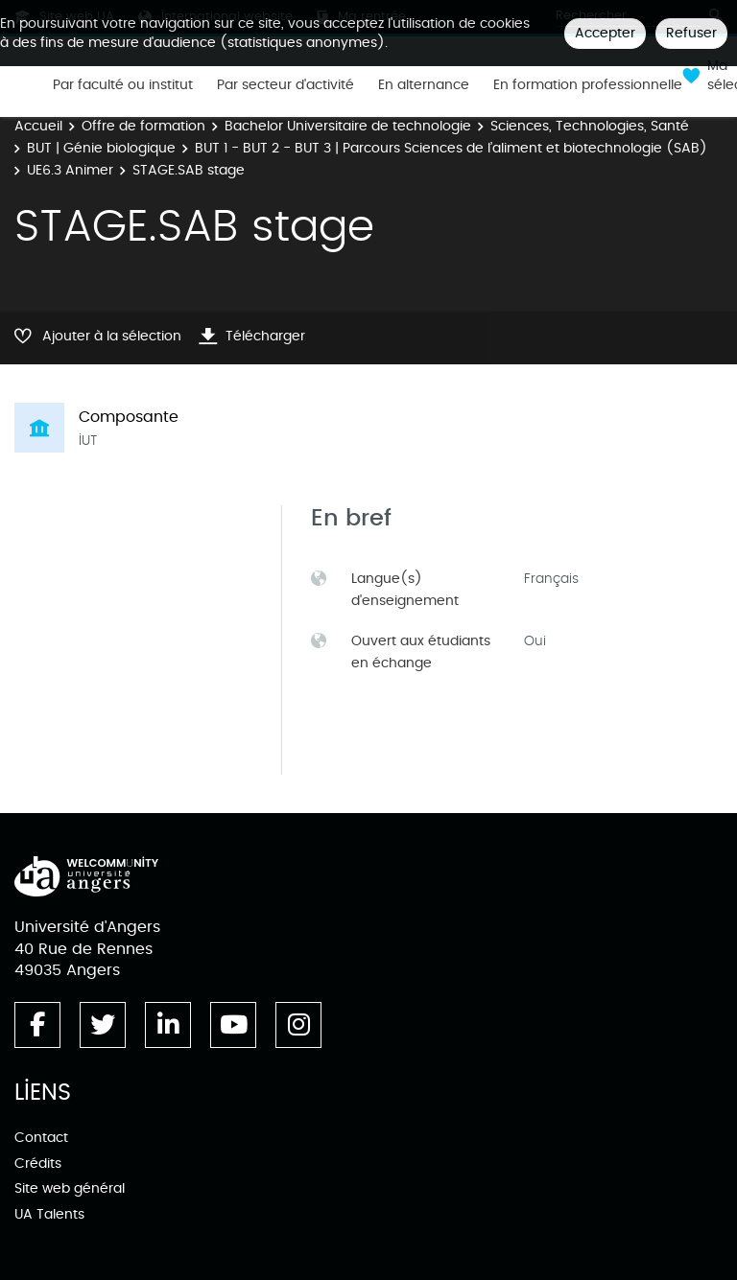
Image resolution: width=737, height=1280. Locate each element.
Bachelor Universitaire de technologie (348, 126)
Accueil (38, 126)
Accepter (605, 33)
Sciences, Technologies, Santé (589, 126)
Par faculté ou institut (123, 85)
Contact (41, 1138)
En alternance (423, 85)
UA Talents (49, 1214)
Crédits (37, 1163)
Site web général (69, 1188)
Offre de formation (143, 126)
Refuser (691, 33)
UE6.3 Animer (70, 170)
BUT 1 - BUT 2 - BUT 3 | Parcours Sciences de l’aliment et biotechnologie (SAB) (451, 148)
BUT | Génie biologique (101, 148)
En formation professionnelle (587, 85)
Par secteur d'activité (285, 85)
